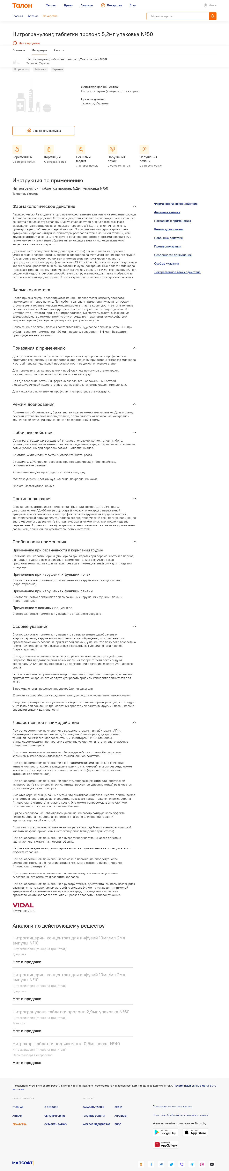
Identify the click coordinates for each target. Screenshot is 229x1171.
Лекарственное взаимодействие (177, 266)
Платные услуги (94, 1109)
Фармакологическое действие (176, 198)
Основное (18, 52)
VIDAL (31, 905)
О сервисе (51, 1101)
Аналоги (59, 52)
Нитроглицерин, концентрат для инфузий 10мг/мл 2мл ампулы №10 (68, 934)
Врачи (118, 1101)
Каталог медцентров (96, 1118)
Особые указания (166, 258)
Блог (117, 1118)
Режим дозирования (168, 224)
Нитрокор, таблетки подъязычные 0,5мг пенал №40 (66, 1038)
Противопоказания (167, 241)
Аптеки (17, 1109)
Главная (17, 1101)
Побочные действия (168, 232)
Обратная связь (54, 1109)
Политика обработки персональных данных (180, 1109)
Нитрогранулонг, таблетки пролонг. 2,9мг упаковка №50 (70, 1006)
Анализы (120, 1109)
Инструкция (39, 52)
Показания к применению (172, 215)
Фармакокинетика (167, 206)
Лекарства (19, 1118)
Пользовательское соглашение (172, 1100)
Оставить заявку (55, 1118)
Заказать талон (93, 1101)
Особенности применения (173, 249)
